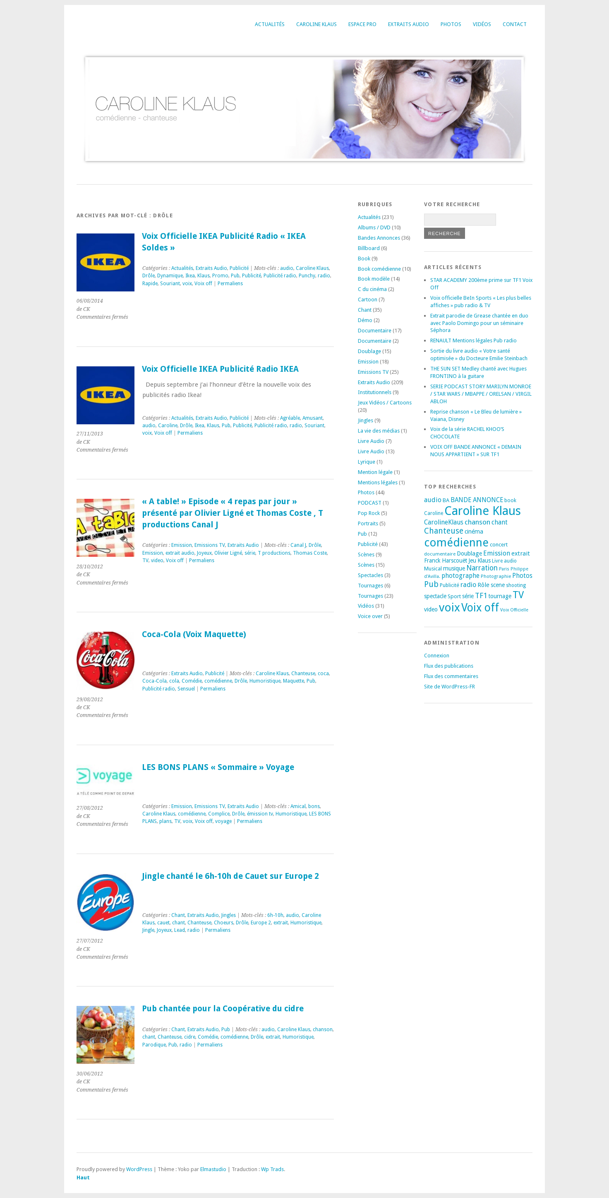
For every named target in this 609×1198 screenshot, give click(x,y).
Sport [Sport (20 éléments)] (454, 596)
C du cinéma (372, 289)
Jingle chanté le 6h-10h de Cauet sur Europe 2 (230, 876)
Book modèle (374, 279)
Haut (83, 1177)
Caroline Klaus (316, 24)
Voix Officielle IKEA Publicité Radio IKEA (220, 369)
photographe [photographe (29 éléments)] (460, 576)
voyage (223, 821)
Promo (220, 276)
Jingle (148, 930)
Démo (365, 320)
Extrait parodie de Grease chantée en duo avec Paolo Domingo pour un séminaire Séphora (479, 323)
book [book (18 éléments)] (510, 500)
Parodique (154, 1045)
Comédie (192, 681)
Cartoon (367, 299)
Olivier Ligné (228, 553)
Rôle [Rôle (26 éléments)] (483, 585)
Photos (451, 24)
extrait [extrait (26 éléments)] (520, 553)
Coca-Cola (154, 681)
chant (178, 923)
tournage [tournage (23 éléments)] (500, 596)
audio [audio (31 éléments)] (432, 500)
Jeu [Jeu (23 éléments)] (472, 560)
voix (187, 283)
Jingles (228, 915)
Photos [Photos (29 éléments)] (522, 576)
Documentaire (374, 330)
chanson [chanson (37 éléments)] (477, 522)
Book (364, 258)
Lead (179, 930)
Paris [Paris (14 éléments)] (504, 569)
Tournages (370, 585)
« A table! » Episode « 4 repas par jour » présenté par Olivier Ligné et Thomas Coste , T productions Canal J (232, 513)
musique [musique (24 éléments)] (454, 568)
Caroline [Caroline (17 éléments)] (433, 513)
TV (145, 560)
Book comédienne (379, 269)
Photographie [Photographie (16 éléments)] (496, 576)
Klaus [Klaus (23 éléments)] (484, 560)
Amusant (312, 418)
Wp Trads (272, 1169)
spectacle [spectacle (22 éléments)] (435, 596)
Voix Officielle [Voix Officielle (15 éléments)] (514, 610)
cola (174, 681)
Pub (235, 276)
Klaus (203, 276)
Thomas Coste (310, 553)
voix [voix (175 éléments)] (449, 607)
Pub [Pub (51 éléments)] (431, 584)
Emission (181, 545)
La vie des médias (379, 431)
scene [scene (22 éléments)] (498, 585)
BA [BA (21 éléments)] (446, 500)
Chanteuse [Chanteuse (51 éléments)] (443, 531)
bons (314, 806)
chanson (323, 1029)
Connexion (436, 655)
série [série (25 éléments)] (468, 596)
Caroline (167, 425)
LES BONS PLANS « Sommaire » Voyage (218, 767)
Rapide (150, 283)
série (250, 553)
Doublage (369, 351)
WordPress (139, 1169)
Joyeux (204, 553)
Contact (515, 24)
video (157, 560)
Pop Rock (369, 513)
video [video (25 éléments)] (431, 609)
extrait (280, 923)
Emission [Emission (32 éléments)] (496, 553)
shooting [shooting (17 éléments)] (516, 585)
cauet (163, 923)
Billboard (369, 248)
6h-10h (275, 915)
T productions (274, 553)
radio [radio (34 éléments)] (468, 585)
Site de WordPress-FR (449, 686)
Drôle (148, 276)
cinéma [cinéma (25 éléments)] (474, 531)
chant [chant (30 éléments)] (500, 522)
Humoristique (265, 681)
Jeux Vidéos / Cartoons (385, 402)
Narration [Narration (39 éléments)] (482, 568)
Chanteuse (303, 673)
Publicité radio (280, 276)
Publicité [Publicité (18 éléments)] (449, 585)
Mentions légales (378, 482)
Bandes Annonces (379, 238)
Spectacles (370, 575)
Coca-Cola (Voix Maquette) (194, 634)
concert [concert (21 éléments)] (499, 544)
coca (323, 673)
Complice (219, 814)
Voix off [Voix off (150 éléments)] (480, 607)
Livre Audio (371, 441)
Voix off (203, 283)
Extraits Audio (408, 24)
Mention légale (375, 472)
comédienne (218, 681)
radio (324, 276)
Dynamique (170, 276)
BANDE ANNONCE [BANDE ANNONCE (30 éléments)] (477, 500)
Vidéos (482, 24)
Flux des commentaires (451, 676)
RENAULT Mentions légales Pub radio (473, 340)
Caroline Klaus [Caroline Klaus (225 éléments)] (482, 511)
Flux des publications (448, 666)
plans (165, 821)
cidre (189, 1037)
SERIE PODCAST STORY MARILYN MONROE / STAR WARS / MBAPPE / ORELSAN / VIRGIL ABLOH (481, 393)
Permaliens (230, 283)
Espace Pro (362, 24)
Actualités (270, 24)
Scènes (366, 554)
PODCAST (369, 503)
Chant (178, 915)
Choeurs (223, 923)
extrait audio (179, 553)
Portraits (368, 523)
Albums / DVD (374, 227)
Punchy (307, 276)
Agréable (290, 418)
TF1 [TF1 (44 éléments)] (481, 595)
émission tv (260, 814)
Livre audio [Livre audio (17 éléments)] (504, 561)
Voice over (370, 616)
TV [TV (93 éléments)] (518, 595)
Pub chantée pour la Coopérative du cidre (223, 1008)
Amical (298, 806)
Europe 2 (261, 923)
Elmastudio (213, 1169)
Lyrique (366, 462)
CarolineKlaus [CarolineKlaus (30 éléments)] (443, 522)
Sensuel (186, 689)
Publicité (239, 268)
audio (286, 268)
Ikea (190, 276)
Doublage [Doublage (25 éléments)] (469, 553)
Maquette (293, 681)
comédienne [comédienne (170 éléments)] (456, 542)
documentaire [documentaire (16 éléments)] (440, 554)
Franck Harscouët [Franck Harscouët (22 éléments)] (445, 560)
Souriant (170, 283)
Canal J (298, 545)
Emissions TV (209, 545)
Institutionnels (374, 392)
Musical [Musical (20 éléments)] (433, 568)
